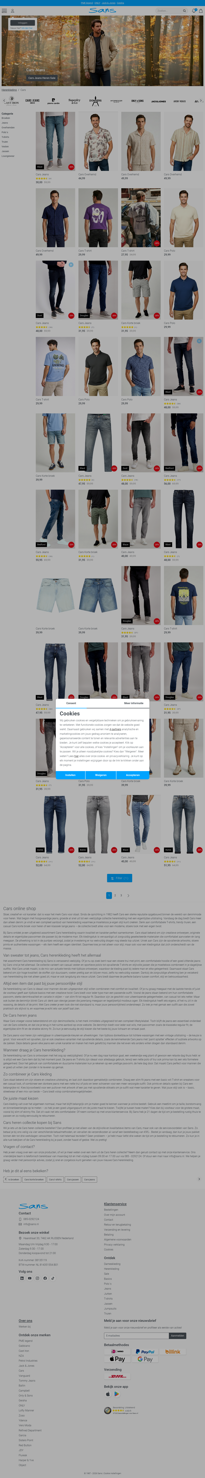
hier (76, 756)
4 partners (115, 729)
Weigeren (101, 775)
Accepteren (133, 775)
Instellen (70, 775)
